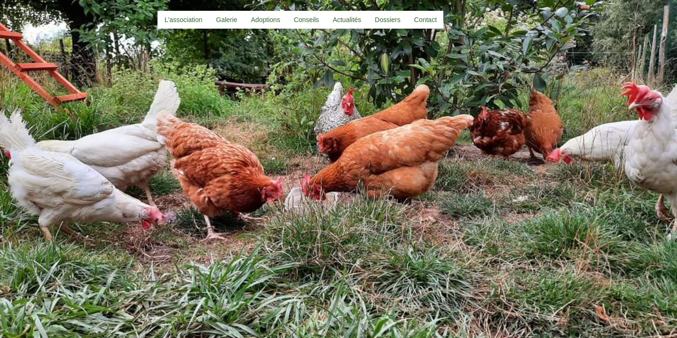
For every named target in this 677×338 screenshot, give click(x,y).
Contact (425, 19)
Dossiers (387, 19)
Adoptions (265, 19)
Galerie (226, 19)
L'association (184, 19)
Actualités (347, 19)
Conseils (306, 19)
